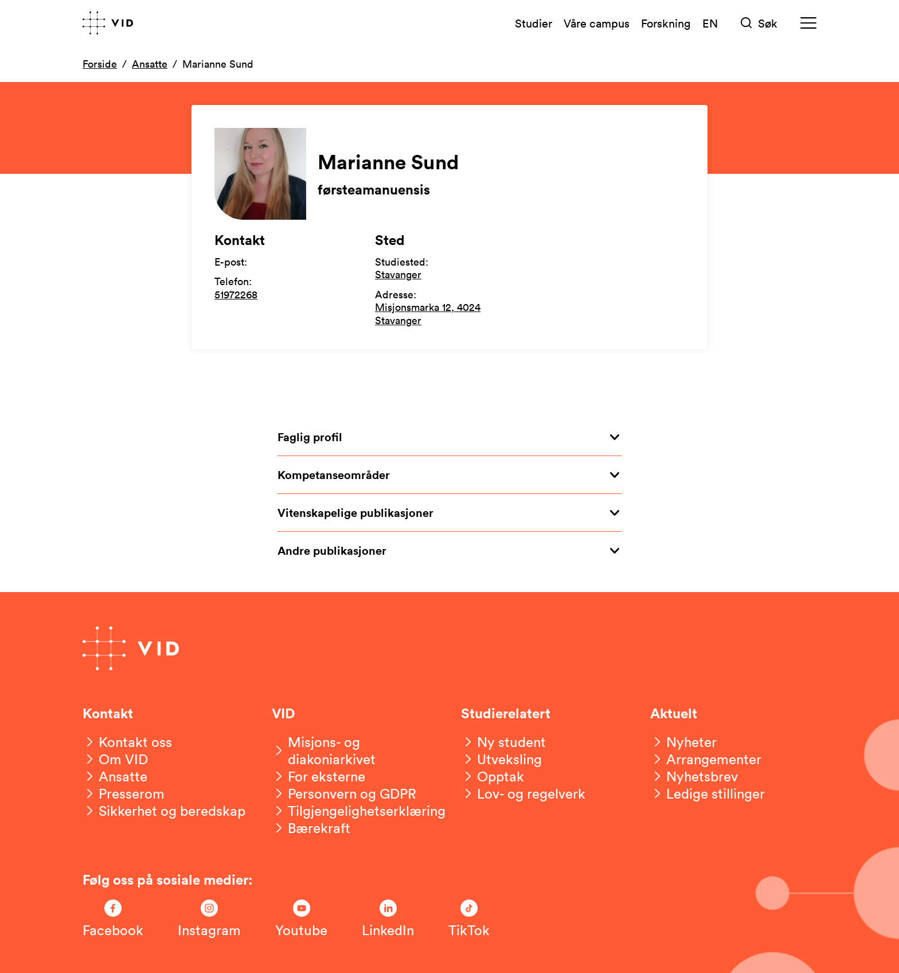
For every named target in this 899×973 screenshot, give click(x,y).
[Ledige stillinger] (707, 793)
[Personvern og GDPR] (344, 793)
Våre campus (597, 22)
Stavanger (398, 274)
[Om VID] (115, 759)
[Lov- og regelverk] (523, 793)
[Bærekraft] (311, 827)
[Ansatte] (115, 776)
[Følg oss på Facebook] (113, 919)
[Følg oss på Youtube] (301, 919)
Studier (533, 22)
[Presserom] (124, 793)
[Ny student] (503, 741)
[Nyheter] (683, 741)
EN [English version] (710, 22)
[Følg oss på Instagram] (209, 919)
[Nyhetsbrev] (694, 776)
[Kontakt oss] (127, 741)
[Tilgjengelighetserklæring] (358, 810)
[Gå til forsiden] (108, 22)
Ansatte (149, 64)
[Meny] (808, 23)
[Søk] (759, 23)
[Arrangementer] (705, 759)
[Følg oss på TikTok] (469, 919)
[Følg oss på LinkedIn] (388, 919)
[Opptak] (492, 776)
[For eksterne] (318, 776)
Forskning (666, 22)
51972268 (235, 294)
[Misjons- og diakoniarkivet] (355, 750)
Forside (100, 64)
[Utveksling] (501, 759)
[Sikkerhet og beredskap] (164, 810)
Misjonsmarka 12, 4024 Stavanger (427, 313)
